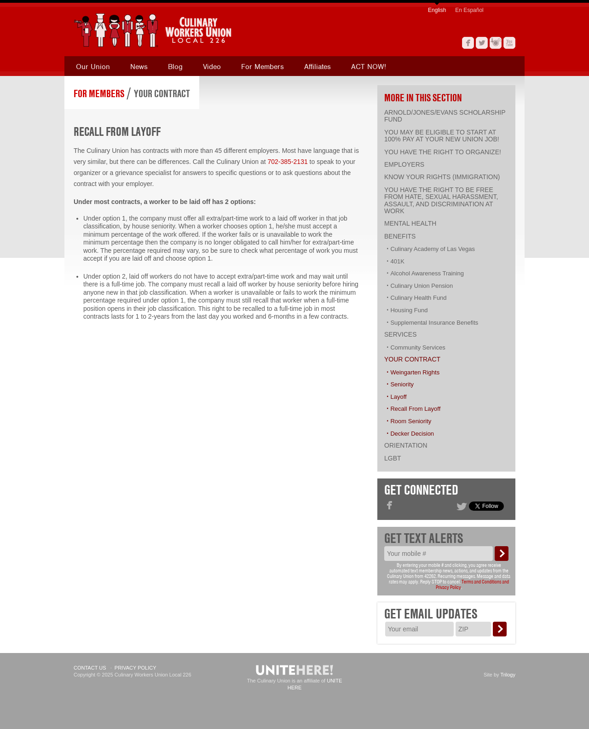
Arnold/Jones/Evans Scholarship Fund (444, 116)
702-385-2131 (288, 161)
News (139, 66)
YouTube (509, 43)
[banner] (196, 30)
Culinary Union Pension (421, 285)
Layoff (398, 396)
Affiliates (317, 66)
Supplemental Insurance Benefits (434, 322)
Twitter (482, 43)
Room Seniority (410, 421)
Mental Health (410, 223)
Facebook (468, 43)
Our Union (93, 66)
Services (400, 334)
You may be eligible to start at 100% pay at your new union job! (441, 135)
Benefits (400, 236)
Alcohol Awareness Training (426, 273)
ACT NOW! (368, 66)
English (437, 10)
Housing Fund (408, 310)
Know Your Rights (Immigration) (442, 177)
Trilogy (507, 674)
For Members (262, 66)
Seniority (402, 384)
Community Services (417, 347)
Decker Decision (412, 433)
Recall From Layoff (415, 408)
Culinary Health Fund (418, 297)
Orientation (405, 445)
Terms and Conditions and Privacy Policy (472, 584)
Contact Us (90, 668)
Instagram (496, 43)
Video (212, 66)
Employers (404, 164)
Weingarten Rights (414, 372)
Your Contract (162, 93)
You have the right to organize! (442, 152)
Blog (175, 66)
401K (397, 261)
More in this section (423, 98)
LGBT (392, 458)
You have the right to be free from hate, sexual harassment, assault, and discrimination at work (441, 200)
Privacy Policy (135, 668)
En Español (469, 10)
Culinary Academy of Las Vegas (432, 248)
